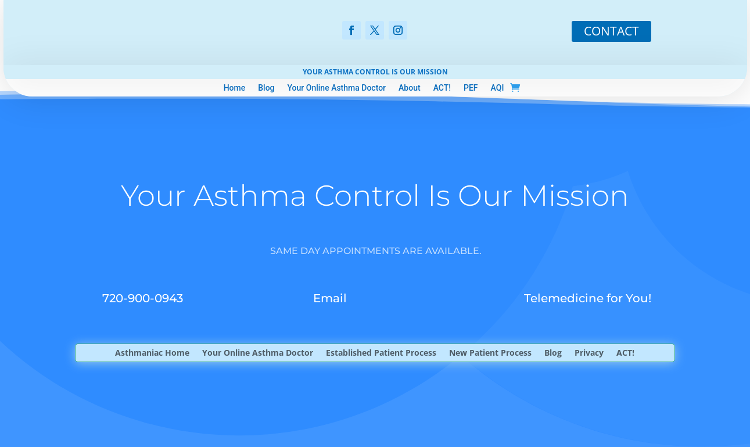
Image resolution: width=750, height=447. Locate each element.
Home (235, 88)
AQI (497, 88)
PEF (471, 88)
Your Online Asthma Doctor (337, 88)
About (410, 88)
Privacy (589, 353)
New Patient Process (490, 353)
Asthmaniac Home (152, 353)
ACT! (442, 88)
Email (330, 298)
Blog (266, 88)
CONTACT (611, 31)
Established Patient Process (381, 353)
